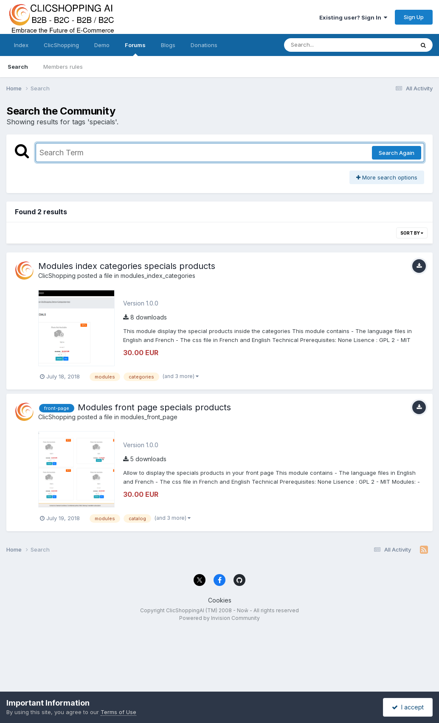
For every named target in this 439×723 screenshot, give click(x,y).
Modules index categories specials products (126, 266)
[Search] (326, 45)
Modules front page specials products (154, 407)
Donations (204, 45)
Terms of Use (118, 712)
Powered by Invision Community (219, 618)
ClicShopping (61, 45)
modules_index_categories (158, 275)
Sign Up (414, 17)
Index (21, 45)
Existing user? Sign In (353, 17)
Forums (135, 49)
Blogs (168, 45)
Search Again (396, 152)
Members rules (63, 66)
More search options (386, 177)
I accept (408, 707)
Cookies (219, 600)
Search (18, 66)
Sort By (411, 232)
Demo (102, 45)
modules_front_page (149, 416)
